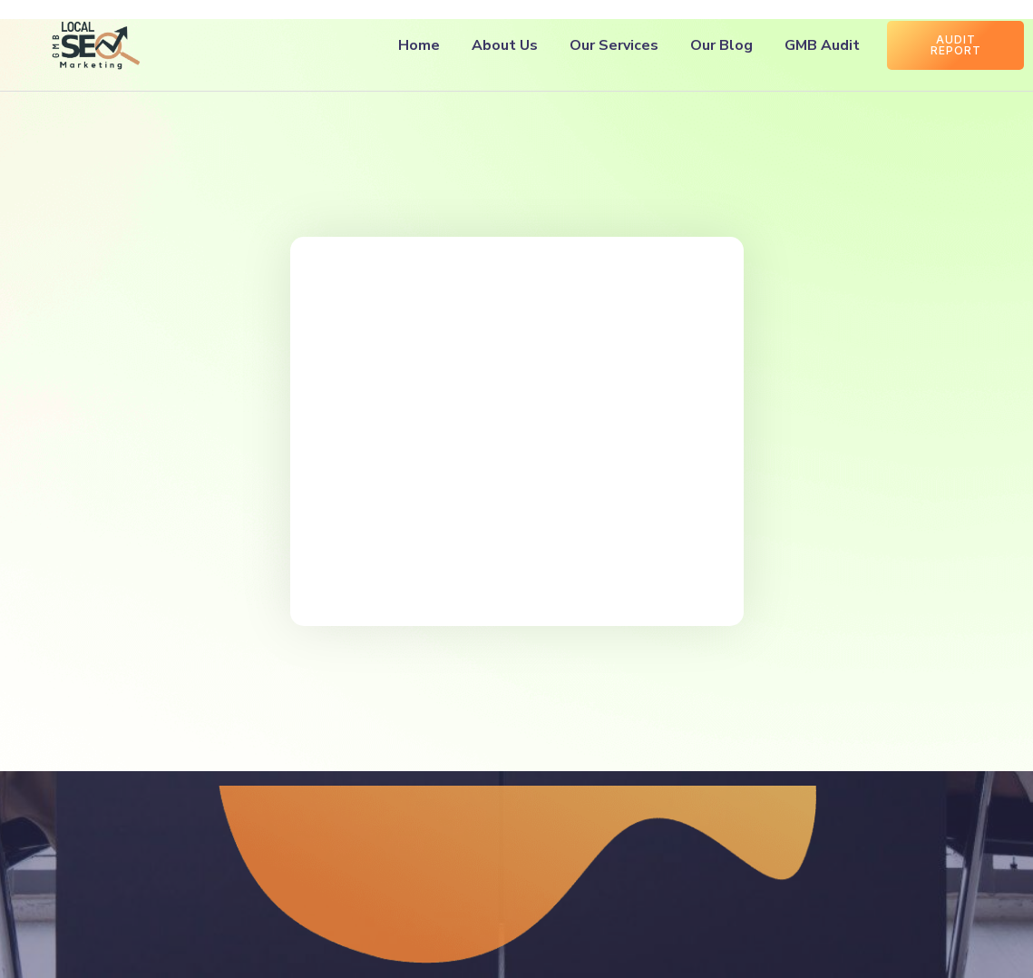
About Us (505, 45)
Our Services (614, 45)
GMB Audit (822, 45)
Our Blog (721, 45)
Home (419, 45)
